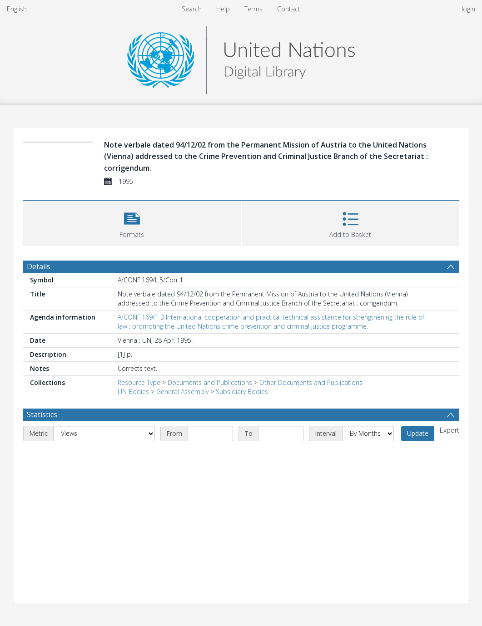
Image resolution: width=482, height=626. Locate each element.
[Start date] (210, 433)
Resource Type (139, 382)
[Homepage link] (241, 57)
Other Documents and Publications (311, 382)
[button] (132, 222)
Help (223, 9)
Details (38, 266)
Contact (288, 9)
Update (417, 433)
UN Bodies (133, 391)
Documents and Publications (210, 382)
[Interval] (368, 433)
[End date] (280, 433)
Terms (253, 9)
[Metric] (104, 433)
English (17, 9)
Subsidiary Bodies (242, 391)
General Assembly (182, 391)
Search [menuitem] (192, 9)
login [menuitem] (468, 9)
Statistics (42, 414)
